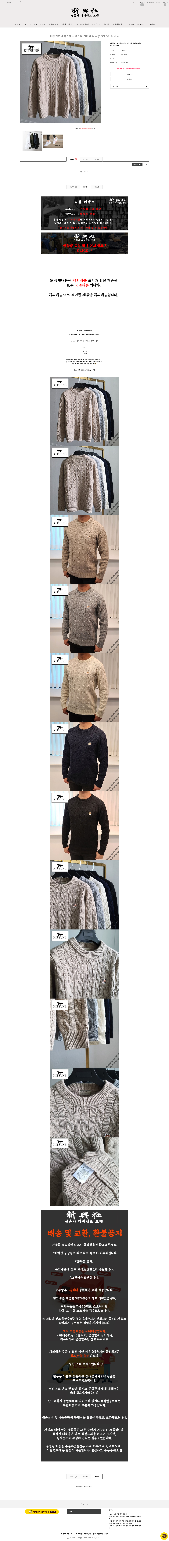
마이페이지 (150, 2)
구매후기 (153, 24)
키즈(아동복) (130, 24)
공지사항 (111, 1510)
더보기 (146, 165)
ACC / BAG (96, 24)
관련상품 (97, 159)
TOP (25, 24)
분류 (2, 2)
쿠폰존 (158, 2)
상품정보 (85, 159)
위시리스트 (130, 74)
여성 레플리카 (117, 24)
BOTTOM (34, 24)
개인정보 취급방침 (84, 1504)
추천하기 (129, 79)
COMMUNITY (141, 24)
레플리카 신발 (53, 24)
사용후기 (73, 159)
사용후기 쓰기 (136, 164)
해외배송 (106, 24)
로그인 (135, 2)
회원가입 (142, 2)
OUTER (42, 24)
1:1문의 (70, 1511)
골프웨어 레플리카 (83, 24)
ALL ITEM (17, 24)
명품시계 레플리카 (67, 24)
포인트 (112, 58)
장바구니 (165, 2)
